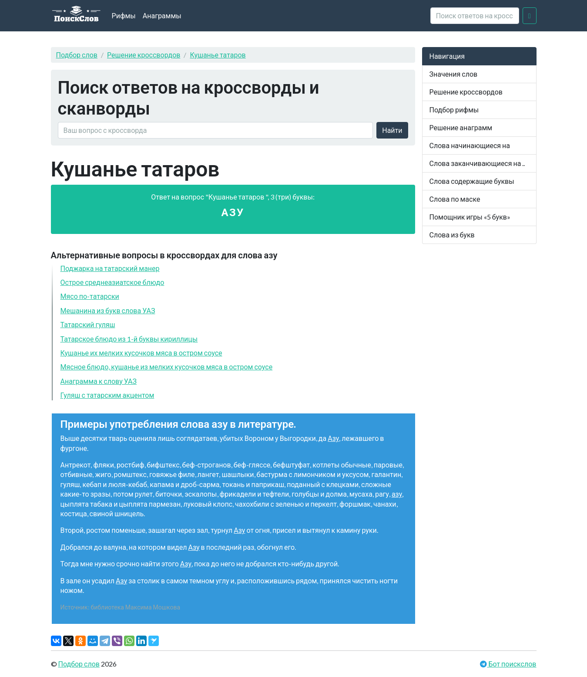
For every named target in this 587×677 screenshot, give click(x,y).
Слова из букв (452, 234)
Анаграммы (162, 15)
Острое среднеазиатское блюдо (112, 282)
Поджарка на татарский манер (110, 268)
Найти (392, 130)
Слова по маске (454, 199)
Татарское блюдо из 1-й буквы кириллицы (129, 339)
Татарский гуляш (87, 324)
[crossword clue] (474, 15)
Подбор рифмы (454, 109)
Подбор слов (77, 55)
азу (397, 494)
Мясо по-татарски (89, 296)
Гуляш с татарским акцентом (107, 395)
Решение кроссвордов (143, 55)
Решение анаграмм (461, 127)
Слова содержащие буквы (471, 181)
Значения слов (453, 74)
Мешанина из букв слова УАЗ (107, 310)
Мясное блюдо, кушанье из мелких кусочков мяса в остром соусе (166, 366)
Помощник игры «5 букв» (469, 217)
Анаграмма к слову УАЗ (98, 381)
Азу (333, 438)
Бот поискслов (511, 664)
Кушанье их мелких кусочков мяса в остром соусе (141, 353)
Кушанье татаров (217, 55)
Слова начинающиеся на (469, 145)
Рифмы (124, 15)
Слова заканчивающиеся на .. (477, 163)
